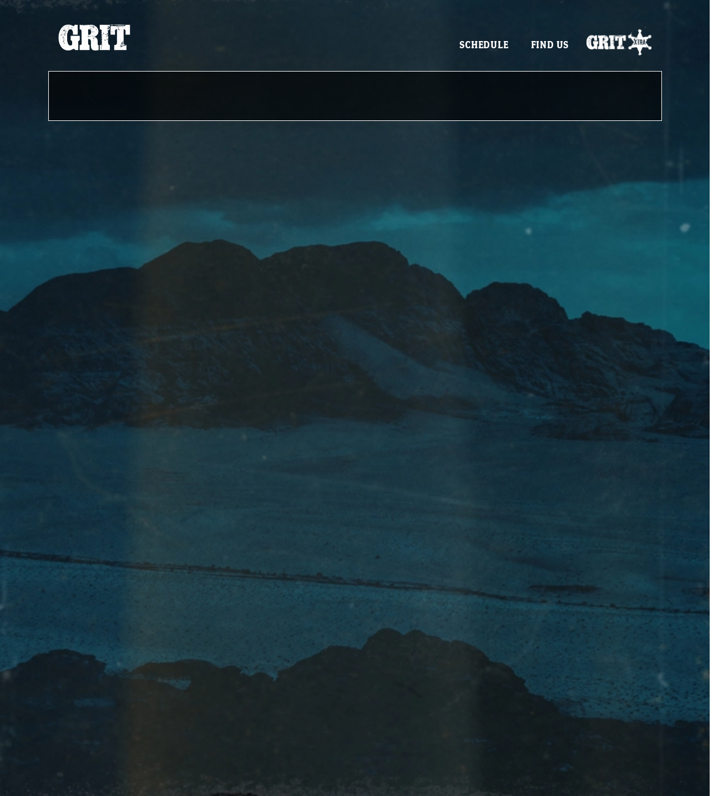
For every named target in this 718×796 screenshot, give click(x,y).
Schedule (483, 44)
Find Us (550, 44)
